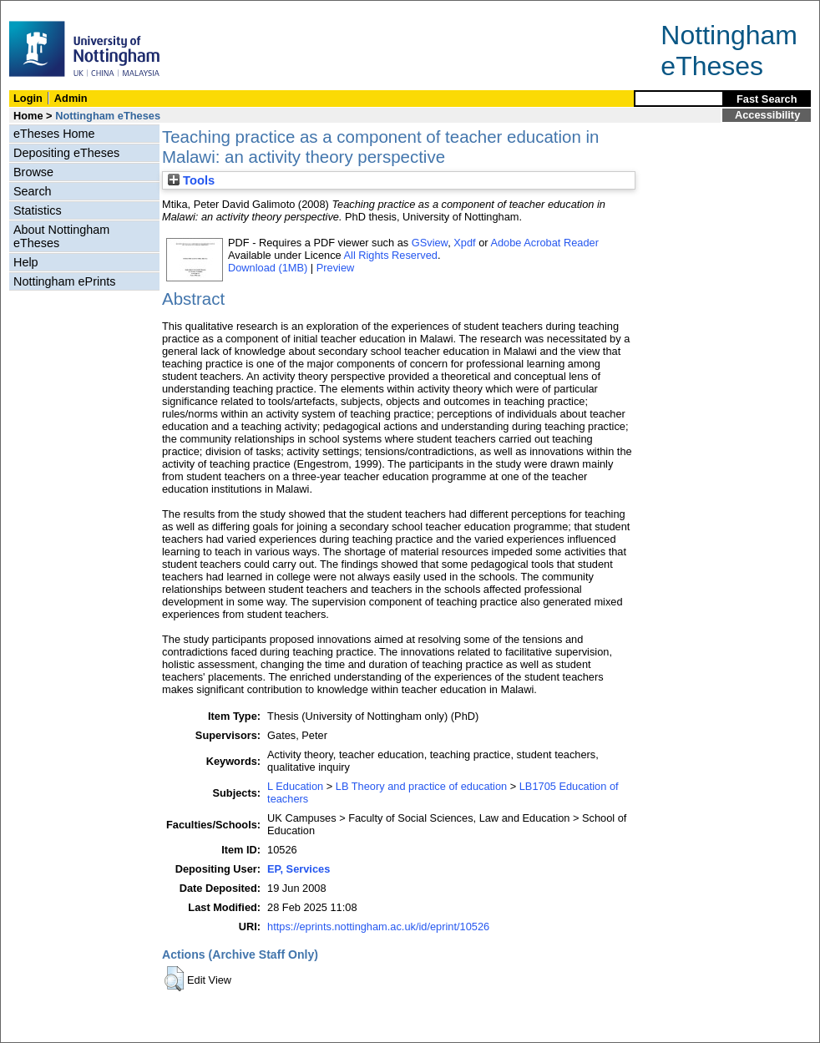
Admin (71, 98)
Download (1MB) (267, 267)
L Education (295, 786)
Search (32, 191)
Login (28, 98)
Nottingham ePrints (64, 281)
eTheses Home (54, 133)
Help (25, 262)
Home (28, 115)
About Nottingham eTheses (61, 236)
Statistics (37, 210)
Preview (335, 267)
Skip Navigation (37, 9)
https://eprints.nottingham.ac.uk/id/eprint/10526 (378, 926)
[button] (174, 978)
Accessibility (767, 115)
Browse (33, 172)
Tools (191, 180)
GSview (430, 242)
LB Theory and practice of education (421, 786)
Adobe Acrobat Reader (544, 242)
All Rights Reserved (391, 255)
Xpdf (464, 242)
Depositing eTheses (66, 152)
